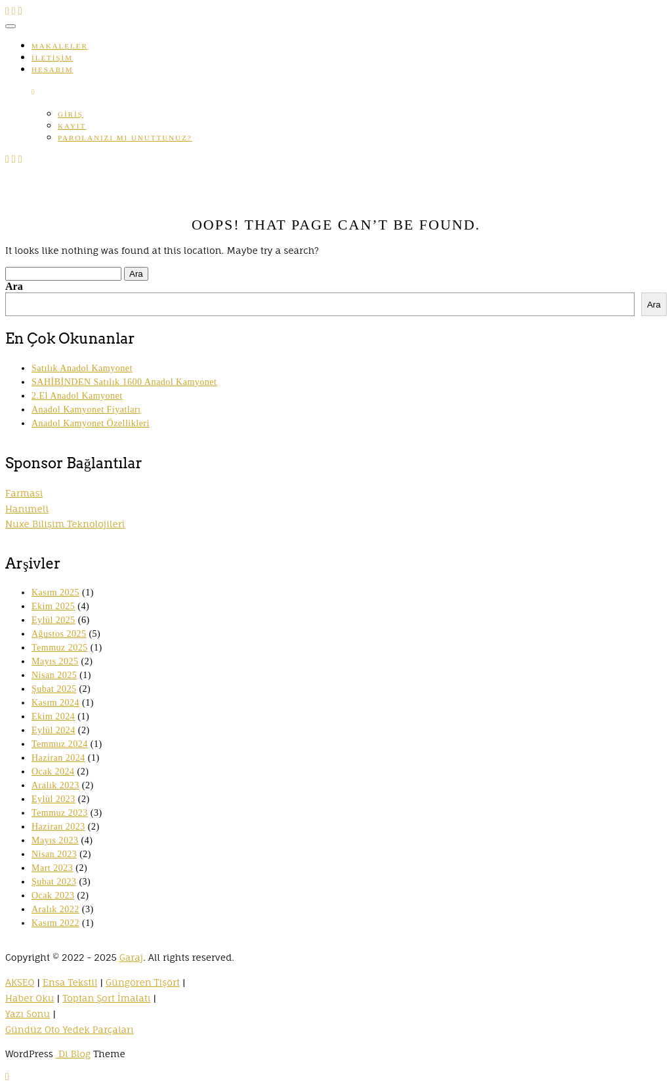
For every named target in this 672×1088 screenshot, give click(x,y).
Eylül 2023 (53, 799)
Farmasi (24, 492)
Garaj (131, 957)
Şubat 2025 (54, 689)
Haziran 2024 (58, 758)
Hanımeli (27, 508)
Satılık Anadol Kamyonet (82, 368)
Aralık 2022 (55, 909)
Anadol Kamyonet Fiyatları (86, 409)
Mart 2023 (52, 868)
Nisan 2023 (54, 854)
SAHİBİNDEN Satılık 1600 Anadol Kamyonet (124, 382)
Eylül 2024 (53, 730)
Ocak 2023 (53, 895)
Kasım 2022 (55, 923)
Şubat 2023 (54, 882)
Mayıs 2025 (55, 661)
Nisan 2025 (54, 675)
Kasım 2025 (55, 592)
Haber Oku (29, 997)
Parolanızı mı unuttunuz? (125, 138)
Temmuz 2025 (60, 648)
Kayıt (72, 126)
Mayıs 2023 (55, 840)
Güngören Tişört (143, 982)
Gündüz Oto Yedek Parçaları (69, 1029)
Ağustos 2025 (59, 634)
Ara (14, 286)
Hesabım (53, 69)
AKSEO (19, 982)
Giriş (70, 114)
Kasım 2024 (55, 703)
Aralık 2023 (55, 785)
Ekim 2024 (53, 716)
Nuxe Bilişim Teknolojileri (65, 523)
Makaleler (60, 46)
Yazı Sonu (27, 1013)
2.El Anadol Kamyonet (77, 396)
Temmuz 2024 (60, 744)
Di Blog (73, 1053)
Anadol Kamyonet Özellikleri (91, 423)
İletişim (52, 58)
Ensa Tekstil (70, 982)
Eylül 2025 (53, 620)
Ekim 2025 (53, 606)
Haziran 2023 (58, 827)
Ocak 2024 (53, 771)
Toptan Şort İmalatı (106, 997)
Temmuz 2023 (60, 813)
